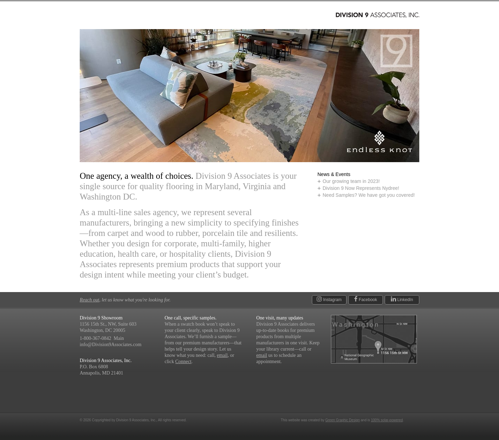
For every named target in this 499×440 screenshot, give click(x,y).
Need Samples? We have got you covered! (369, 195)
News (220, 15)
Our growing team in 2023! (351, 181)
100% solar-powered (387, 420)
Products (100, 15)
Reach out (89, 299)
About (193, 15)
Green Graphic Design (342, 420)
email (222, 355)
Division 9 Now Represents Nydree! (361, 188)
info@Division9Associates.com (110, 344)
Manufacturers (149, 15)
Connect (252, 15)
